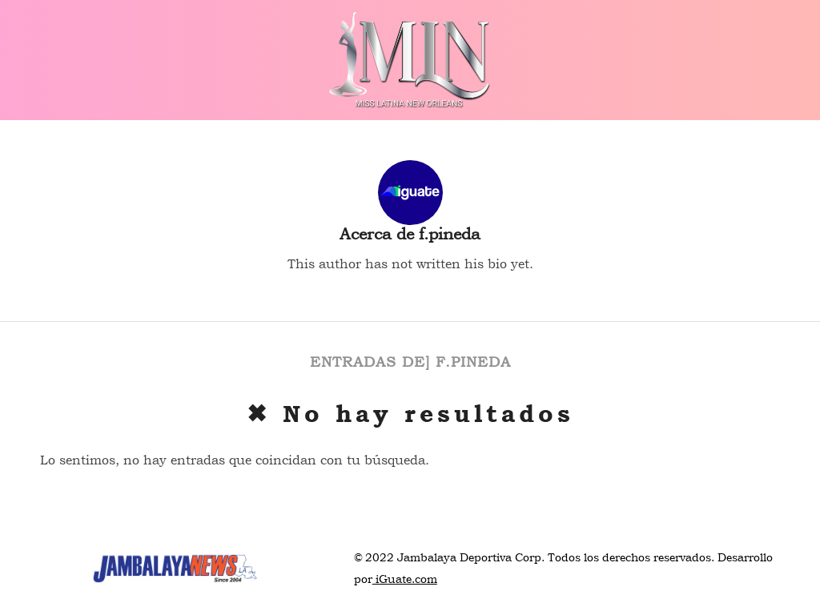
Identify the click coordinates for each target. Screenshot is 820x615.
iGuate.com (404, 579)
